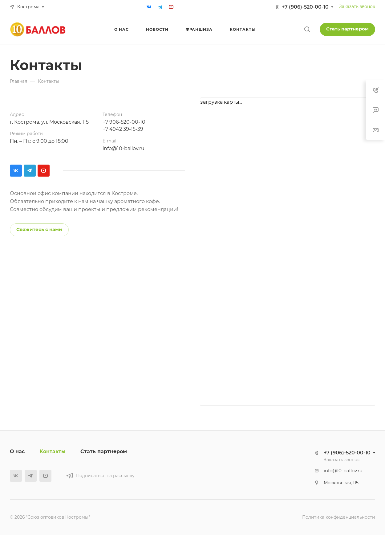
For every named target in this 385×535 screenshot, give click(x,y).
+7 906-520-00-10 (124, 122)
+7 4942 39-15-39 (123, 129)
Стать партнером (347, 29)
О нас (17, 451)
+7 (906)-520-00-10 (305, 7)
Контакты (52, 451)
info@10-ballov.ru (123, 148)
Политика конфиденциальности (338, 517)
